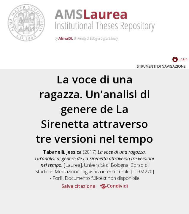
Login (180, 59)
